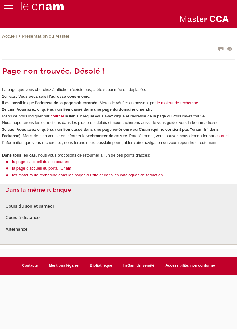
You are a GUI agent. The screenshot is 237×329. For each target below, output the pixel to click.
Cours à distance (23, 217)
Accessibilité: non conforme (190, 265)
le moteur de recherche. (177, 103)
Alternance (16, 229)
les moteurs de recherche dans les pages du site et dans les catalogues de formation (87, 175)
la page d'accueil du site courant (40, 161)
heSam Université (139, 265)
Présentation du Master (45, 36)
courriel (57, 116)
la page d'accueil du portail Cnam (41, 168)
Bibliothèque (101, 265)
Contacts (30, 265)
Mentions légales (64, 265)
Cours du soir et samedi (30, 206)
